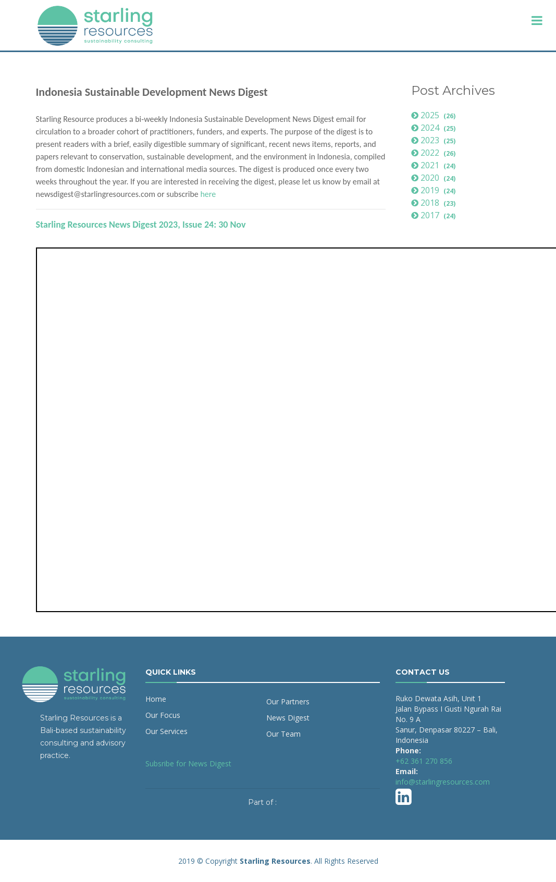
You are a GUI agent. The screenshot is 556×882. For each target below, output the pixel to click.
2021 (435, 165)
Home (155, 699)
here (208, 194)
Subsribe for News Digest (188, 763)
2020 (435, 177)
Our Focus (162, 715)
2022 (435, 152)
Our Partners (288, 701)
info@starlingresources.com (443, 782)
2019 (435, 190)
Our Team (283, 734)
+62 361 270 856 (424, 761)
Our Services (166, 731)
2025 (435, 115)
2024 (435, 127)
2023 (435, 140)
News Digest (288, 718)
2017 (435, 215)
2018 (435, 202)
